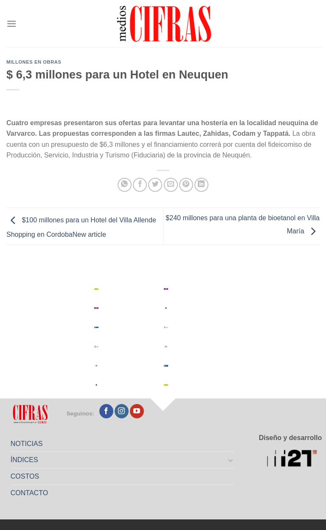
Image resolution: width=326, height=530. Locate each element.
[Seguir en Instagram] (122, 411)
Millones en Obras (33, 61)
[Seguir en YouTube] (137, 411)
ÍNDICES (24, 459)
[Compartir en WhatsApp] (125, 185)
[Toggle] (231, 460)
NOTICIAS (27, 443)
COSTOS (25, 476)
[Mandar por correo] (171, 185)
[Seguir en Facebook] (106, 411)
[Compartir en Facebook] (140, 185)
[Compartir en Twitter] (155, 185)
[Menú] (11, 23)
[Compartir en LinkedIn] (201, 185)
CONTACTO (29, 492)
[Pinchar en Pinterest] (186, 185)
